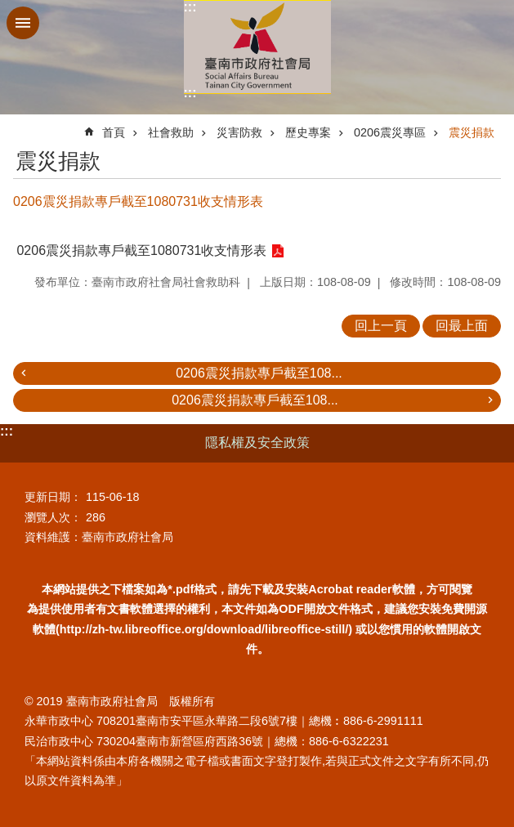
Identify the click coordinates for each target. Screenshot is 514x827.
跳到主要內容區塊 (8, 8)
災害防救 (239, 132)
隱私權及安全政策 (257, 442)
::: (190, 7)
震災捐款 (471, 132)
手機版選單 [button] (23, 23)
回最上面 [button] (462, 326)
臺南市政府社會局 (257, 47)
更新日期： (53, 496)
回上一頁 (381, 326)
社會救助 (171, 132)
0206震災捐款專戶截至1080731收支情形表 (141, 250)
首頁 (113, 132)
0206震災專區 (390, 132)
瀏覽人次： (53, 517)
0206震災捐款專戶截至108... (259, 373)
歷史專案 (308, 132)
